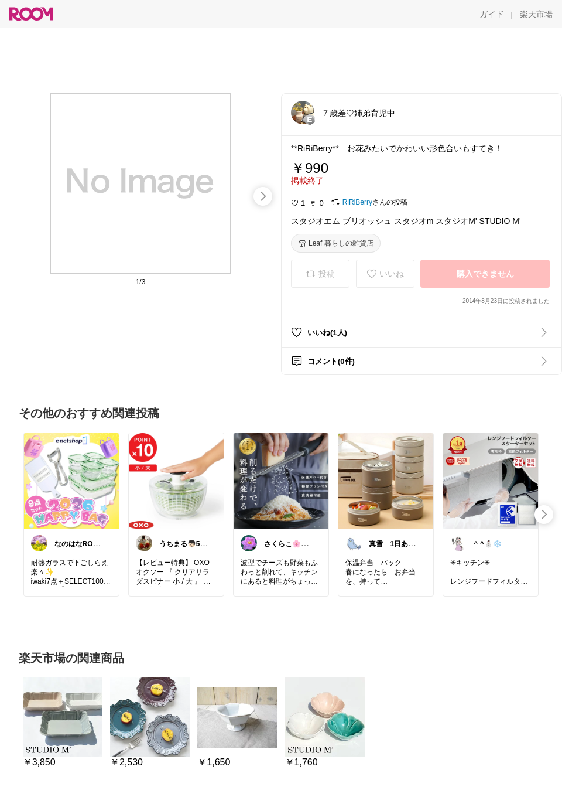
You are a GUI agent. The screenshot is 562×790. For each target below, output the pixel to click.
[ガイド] (491, 14)
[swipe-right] (262, 196)
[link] (71, 480)
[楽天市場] (536, 14)
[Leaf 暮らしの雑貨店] (336, 243)
